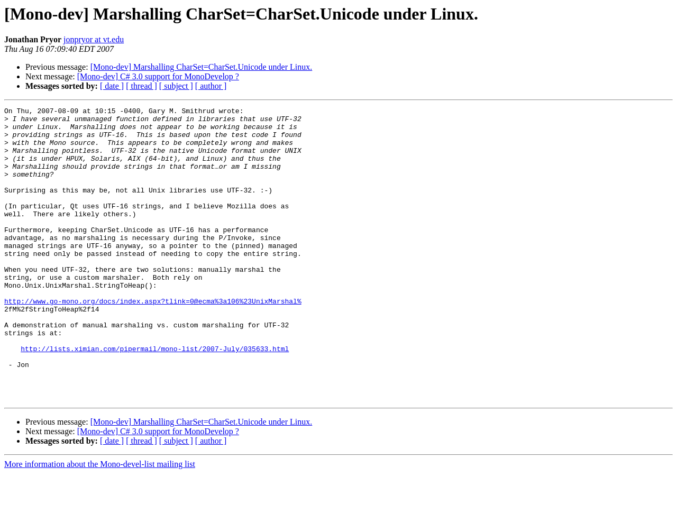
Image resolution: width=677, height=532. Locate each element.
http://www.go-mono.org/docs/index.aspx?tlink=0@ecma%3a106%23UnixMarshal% (152, 340)
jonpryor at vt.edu (93, 39)
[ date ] (112, 85)
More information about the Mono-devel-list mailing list (99, 522)
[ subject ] (176, 85)
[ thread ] (141, 85)
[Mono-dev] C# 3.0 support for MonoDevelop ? (158, 76)
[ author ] (211, 85)
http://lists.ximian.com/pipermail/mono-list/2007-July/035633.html (155, 397)
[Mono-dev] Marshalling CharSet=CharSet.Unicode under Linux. (201, 66)
